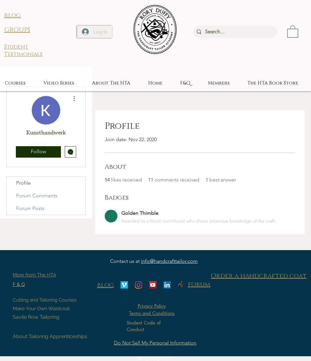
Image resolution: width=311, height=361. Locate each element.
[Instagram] (138, 285)
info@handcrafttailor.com (169, 261)
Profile (23, 183)
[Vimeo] (124, 285)
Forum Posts (30, 208)
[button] (292, 31)
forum (199, 284)
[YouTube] (152, 285)
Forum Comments (36, 196)
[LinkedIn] (167, 285)
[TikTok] (181, 285)
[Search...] (234, 32)
